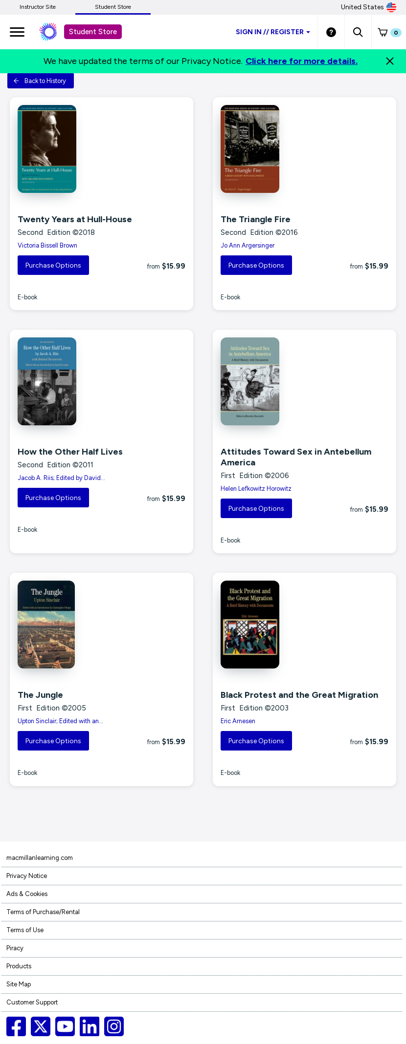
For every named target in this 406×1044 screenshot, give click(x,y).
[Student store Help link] (331, 31)
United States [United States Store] (368, 7)
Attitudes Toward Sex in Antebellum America (296, 457)
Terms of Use (25, 930)
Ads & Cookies (26, 894)
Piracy (14, 948)
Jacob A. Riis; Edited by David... (61, 477)
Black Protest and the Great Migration (299, 694)
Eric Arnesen (238, 721)
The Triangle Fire (256, 219)
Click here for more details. (302, 61)
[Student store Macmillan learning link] (55, 32)
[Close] (390, 61)
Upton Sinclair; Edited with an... (60, 721)
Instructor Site (38, 6)
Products (18, 966)
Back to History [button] (39, 80)
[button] (357, 32)
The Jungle (40, 694)
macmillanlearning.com (39, 857)
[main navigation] (17, 32)
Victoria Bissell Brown (47, 245)
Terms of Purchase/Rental (43, 912)
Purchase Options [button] (53, 265)
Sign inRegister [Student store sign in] (273, 32)
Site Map (18, 984)
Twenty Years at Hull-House (75, 219)
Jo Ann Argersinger (247, 245)
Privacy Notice (26, 875)
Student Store (113, 6)
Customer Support (32, 1002)
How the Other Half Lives (70, 451)
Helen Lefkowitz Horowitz (256, 488)
